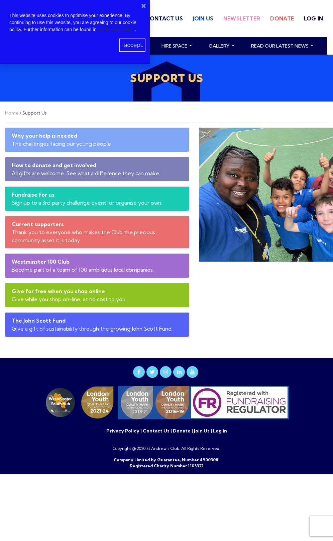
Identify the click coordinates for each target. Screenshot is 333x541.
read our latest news (280, 46)
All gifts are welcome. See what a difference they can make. (86, 173)
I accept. (132, 45)
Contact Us (164, 18)
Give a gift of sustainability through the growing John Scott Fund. (92, 328)
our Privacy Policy (116, 29)
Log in (313, 18)
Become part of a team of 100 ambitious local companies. (83, 269)
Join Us (203, 18)
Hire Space (174, 46)
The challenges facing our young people (61, 143)
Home (12, 113)
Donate (282, 18)
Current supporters (38, 224)
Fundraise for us (33, 194)
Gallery (219, 46)
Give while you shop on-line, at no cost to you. (69, 299)
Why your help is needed (44, 135)
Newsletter (241, 18)
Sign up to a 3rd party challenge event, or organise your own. (87, 202)
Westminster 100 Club (41, 261)
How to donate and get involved (54, 165)
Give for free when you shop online (58, 291)
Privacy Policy (123, 431)
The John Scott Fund (39, 320)
